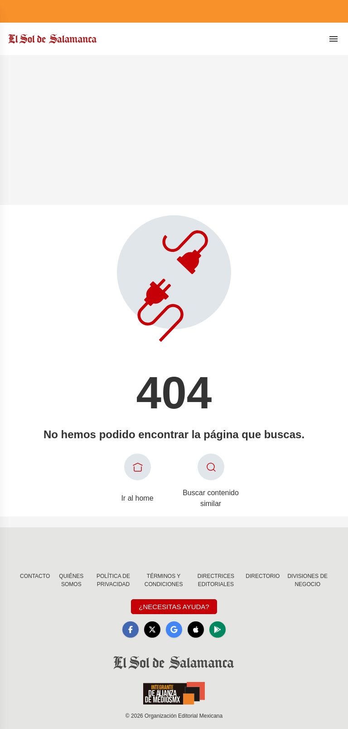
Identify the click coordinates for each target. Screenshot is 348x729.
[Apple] (196, 629)
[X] (152, 629)
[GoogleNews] (174, 629)
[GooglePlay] (217, 629)
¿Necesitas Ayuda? (174, 607)
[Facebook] (130, 629)
